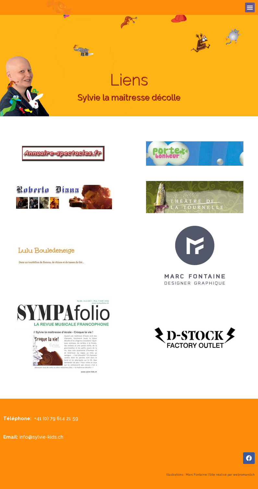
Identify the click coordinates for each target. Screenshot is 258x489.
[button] (250, 7)
